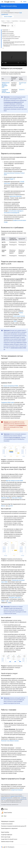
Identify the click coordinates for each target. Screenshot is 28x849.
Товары (8, 21)
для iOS (11, 506)
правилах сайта (23, 799)
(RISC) (15, 321)
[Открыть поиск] (21, 2)
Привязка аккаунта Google (7, 841)
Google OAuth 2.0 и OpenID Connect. (9, 839)
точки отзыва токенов (19, 316)
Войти (24, 1)
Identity (9, 2)
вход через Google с (17, 498)
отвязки (21, 312)
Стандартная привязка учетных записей (6, 91)
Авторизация (22, 21)
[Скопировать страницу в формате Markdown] (12, 26)
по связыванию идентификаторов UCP (13, 102)
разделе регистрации (17, 790)
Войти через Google (5, 837)
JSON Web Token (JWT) (15, 597)
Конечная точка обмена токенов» (10, 740)
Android (3, 506)
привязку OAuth (5, 498)
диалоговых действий (15, 196)
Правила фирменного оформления (9, 828)
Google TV (12, 179)
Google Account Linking (9, 6)
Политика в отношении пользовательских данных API (13, 826)
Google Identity (15, 21)
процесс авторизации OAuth (10, 386)
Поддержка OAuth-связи (7, 402)
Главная (3, 21)
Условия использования (7, 823)
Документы (22, 89)
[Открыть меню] (2, 1)
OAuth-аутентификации (14, 437)
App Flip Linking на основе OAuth (14, 480)
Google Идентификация (6, 834)
